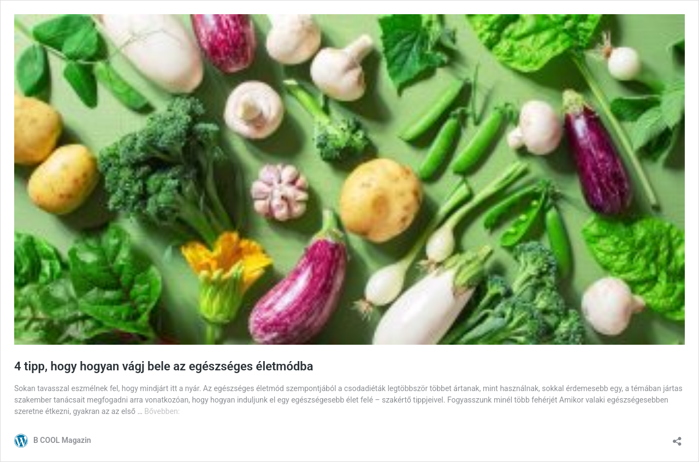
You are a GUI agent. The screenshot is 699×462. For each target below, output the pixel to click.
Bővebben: (162, 411)
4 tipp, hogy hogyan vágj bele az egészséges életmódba (163, 366)
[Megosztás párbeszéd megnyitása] (677, 437)
